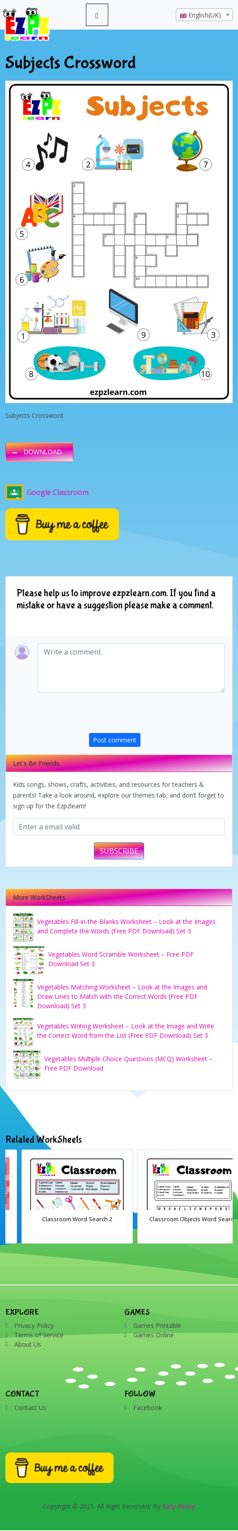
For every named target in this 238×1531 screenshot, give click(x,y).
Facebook (147, 1407)
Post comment (114, 740)
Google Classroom (47, 492)
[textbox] (204, 15)
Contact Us (30, 1407)
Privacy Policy (34, 1325)
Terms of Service (39, 1335)
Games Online (153, 1335)
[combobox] (204, 15)
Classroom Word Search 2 (177, 1219)
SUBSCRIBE (119, 851)
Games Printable (157, 1325)
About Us (27, 1344)
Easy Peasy (178, 1506)
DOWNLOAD (43, 451)
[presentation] (157, 715)
